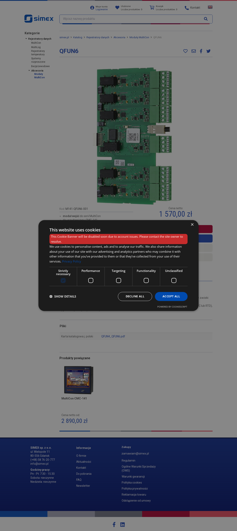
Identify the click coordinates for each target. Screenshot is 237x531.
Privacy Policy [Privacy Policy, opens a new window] (71, 261)
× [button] (192, 224)
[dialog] (118, 265)
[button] (62, 296)
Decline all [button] (135, 296)
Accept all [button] (171, 296)
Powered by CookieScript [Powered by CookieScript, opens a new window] (172, 306)
